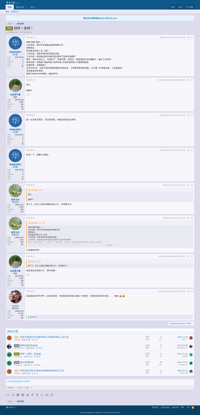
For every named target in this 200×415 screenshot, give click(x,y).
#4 (192, 150)
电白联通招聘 (27, 362)
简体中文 (11, 407)
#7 (192, 256)
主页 (188, 407)
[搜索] (189, 7)
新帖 (7, 12)
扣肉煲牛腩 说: (34, 190)
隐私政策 (175, 407)
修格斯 (185, 356)
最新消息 (20, 7)
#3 (192, 115)
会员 (32, 7)
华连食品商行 (13, 32)
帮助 (182, 407)
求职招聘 (39, 348)
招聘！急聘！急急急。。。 (34, 354)
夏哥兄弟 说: (33, 262)
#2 (192, 80)
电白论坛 (35, 340)
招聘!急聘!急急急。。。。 (33, 345)
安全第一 (184, 339)
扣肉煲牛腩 (183, 373)
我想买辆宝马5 (19, 348)
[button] (26, 7)
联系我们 (155, 407)
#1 (192, 37)
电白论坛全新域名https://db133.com (100, 18)
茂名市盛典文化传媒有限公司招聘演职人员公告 (44, 337)
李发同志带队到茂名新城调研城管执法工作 (42, 370)
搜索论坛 (14, 12)
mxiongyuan (18, 357)
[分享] (188, 37)
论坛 (10, 7)
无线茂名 (17, 340)
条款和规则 (165, 407)
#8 (192, 291)
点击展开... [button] (109, 245)
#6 (192, 218)
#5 (192, 185)
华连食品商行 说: (34, 223)
